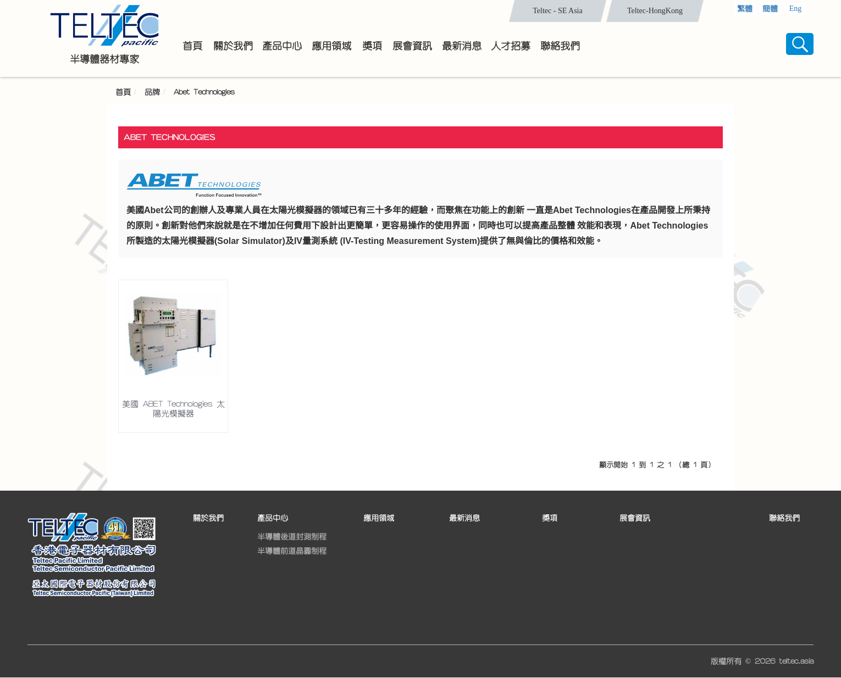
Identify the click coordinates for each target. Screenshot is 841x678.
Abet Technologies (204, 92)
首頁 (123, 92)
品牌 (152, 92)
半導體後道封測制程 (292, 537)
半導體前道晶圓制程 (292, 551)
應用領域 (378, 518)
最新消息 (464, 518)
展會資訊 (634, 518)
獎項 (549, 518)
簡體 (770, 9)
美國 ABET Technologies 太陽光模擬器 (173, 409)
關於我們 (208, 518)
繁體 (745, 9)
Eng (795, 8)
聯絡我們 (784, 518)
